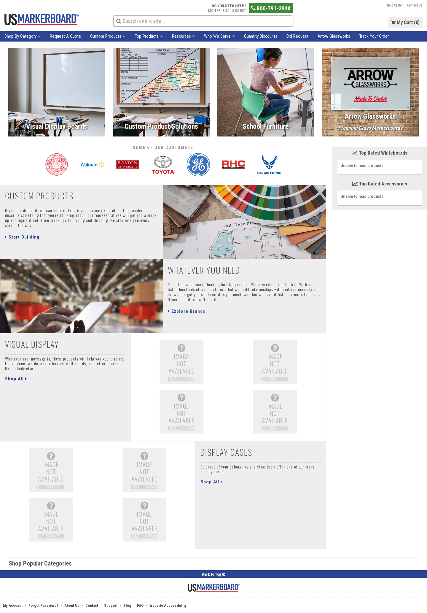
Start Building (22, 237)
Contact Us (415, 5)
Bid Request (297, 36)
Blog (127, 605)
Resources (183, 36)
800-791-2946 (271, 8)
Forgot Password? (43, 605)
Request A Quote (65, 36)
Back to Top (213, 574)
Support (110, 605)
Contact (91, 605)
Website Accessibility (168, 605)
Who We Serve (219, 36)
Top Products (149, 36)
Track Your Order (374, 36)
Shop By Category (22, 36)
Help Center (395, 5)
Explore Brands (186, 311)
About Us (71, 605)
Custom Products (107, 36)
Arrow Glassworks (334, 36)
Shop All (16, 379)
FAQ (140, 605)
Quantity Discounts (260, 36)
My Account (13, 605)
